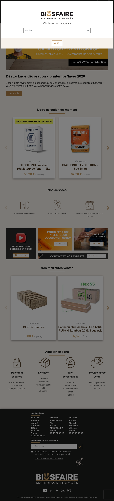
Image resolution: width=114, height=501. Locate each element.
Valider (57, 43)
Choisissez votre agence (57, 23)
